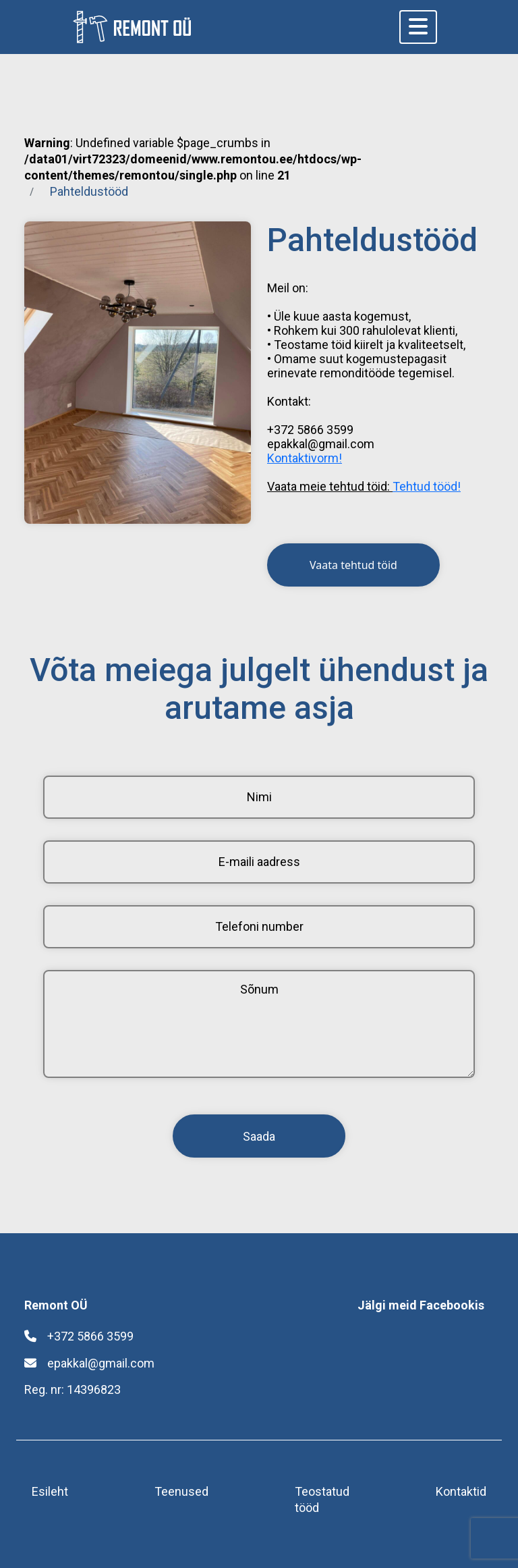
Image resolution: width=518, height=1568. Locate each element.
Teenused (181, 1491)
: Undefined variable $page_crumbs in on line (193, 159)
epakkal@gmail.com (89, 1363)
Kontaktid (461, 1491)
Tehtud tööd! (427, 486)
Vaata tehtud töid (353, 565)
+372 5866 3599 (79, 1336)
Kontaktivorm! (304, 458)
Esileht (50, 1491)
